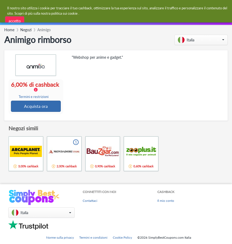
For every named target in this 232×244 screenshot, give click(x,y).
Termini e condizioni (93, 237)
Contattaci (90, 201)
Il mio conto (165, 201)
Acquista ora (36, 106)
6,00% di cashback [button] (36, 90)
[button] (201, 40)
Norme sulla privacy (60, 237)
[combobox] (66, 20)
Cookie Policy (122, 237)
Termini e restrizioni (34, 97)
